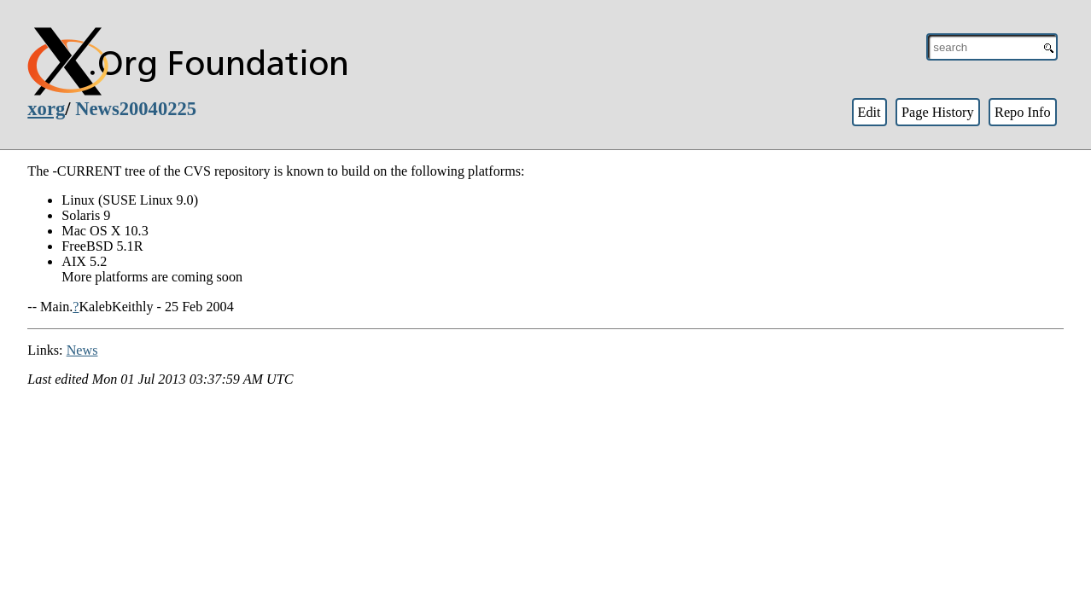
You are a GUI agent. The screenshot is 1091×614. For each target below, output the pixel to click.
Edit (868, 112)
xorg (46, 108)
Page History (937, 112)
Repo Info (1023, 112)
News (82, 350)
